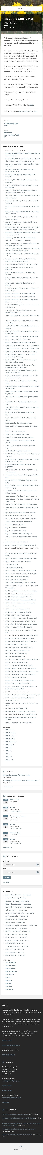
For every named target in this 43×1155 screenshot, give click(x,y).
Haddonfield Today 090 (29, 714)
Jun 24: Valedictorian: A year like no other (18, 522)
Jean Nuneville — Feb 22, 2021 (15, 922)
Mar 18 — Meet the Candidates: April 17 (17, 609)
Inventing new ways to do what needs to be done (20, 781)
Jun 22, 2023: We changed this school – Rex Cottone (22, 345)
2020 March (9, 760)
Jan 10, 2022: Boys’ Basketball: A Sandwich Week (21, 504)
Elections (35, 111)
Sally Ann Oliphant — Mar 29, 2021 (16, 910)
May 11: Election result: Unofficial (15, 528)
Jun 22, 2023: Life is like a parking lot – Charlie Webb (22, 348)
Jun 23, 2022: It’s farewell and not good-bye (19, 437)
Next (6, 130)
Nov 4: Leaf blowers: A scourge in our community (21, 519)
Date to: (6, 869)
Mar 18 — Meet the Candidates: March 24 (18, 612)
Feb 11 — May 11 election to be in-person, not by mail (22, 695)
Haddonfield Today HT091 (29, 635)
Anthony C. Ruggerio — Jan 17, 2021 (16, 940)
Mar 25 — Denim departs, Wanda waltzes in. (19, 594)
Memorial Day (14, 833)
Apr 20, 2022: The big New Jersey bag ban (18, 451)
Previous (7, 121)
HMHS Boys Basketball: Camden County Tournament (18, 1129)
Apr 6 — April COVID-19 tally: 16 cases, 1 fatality (20, 583)
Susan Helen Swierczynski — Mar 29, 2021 (18, 907)
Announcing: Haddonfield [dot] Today (16, 775)
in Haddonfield (33, 336)
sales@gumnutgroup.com (11, 1098)
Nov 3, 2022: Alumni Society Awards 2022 (18, 423)
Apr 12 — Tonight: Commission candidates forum (21, 571)
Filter (7, 877)
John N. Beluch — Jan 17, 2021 (14, 943)
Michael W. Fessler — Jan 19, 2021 (16, 937)
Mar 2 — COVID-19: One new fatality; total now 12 (21, 641)
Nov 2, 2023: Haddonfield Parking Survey (18, 339)
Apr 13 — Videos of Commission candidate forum (21, 558)
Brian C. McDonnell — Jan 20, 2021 (16, 934)
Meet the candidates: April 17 (11, 134)
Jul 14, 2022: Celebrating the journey (17, 434)
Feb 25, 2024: (9, 288)
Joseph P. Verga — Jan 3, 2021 (15, 949)
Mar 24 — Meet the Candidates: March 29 (18, 597)
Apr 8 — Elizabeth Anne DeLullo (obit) (17, 577)
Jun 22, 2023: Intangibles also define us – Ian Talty (21, 351)
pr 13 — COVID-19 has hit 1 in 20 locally (18, 561)
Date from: (7, 861)
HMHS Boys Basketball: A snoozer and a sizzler (17, 1135)
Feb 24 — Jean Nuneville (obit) (15, 656)
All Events (6, 882)
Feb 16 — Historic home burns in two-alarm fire (20, 680)
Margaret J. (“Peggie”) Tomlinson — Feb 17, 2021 (21, 925)
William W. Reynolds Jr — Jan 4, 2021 (17, 946)
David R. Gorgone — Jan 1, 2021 (15, 955)
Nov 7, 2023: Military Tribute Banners (17, 336)
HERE (31, 105)
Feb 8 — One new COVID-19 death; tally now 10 (20, 711)
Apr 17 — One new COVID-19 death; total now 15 (20, 545)
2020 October (10, 739)
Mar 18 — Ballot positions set (14, 606)
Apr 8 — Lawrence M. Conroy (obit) (16, 580)
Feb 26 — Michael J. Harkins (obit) (16, 653)
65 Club (12, 807)
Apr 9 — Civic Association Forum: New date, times (21, 574)
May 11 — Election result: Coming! (16, 531)
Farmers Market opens (18, 816)
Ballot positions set (11, 124)
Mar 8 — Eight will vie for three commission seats (21, 624)
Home (6, 28)
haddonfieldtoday (24, 111)
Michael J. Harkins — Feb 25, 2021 (16, 919)
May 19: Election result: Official (15, 525)
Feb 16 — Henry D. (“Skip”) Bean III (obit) (18, 683)
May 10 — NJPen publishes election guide (18, 534)
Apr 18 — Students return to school (16, 542)
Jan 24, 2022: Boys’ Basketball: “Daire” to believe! (21, 496)
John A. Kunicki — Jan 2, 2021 (14, 952)
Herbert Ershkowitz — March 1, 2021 (17, 916)
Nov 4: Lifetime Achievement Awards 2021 (18, 516)
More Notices (8, 787)
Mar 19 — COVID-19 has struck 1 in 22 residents (20, 603)
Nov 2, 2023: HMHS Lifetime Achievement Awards (21, 342)
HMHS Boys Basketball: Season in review (15, 1114)
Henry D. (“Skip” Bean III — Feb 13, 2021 (17, 931)
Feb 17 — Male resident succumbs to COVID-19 (20, 674)
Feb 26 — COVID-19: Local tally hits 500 (17, 650)
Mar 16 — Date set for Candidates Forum (18, 615)
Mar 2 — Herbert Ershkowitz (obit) (16, 644)
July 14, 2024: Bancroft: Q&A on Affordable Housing (21, 264)
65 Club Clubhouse (16, 811)
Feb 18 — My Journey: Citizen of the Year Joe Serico (22, 671)
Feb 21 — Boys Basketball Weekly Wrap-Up (19, 665)
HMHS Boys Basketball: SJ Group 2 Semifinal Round (18, 1118)
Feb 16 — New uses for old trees (15, 677)
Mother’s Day (14, 800)
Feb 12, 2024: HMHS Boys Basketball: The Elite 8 (20, 296)
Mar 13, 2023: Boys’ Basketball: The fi (17, 354)
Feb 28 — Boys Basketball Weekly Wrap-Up (19, 647)
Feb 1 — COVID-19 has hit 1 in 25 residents (18, 723)
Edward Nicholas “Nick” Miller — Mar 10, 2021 (19, 913)
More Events (7, 847)
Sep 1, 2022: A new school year (15, 431)
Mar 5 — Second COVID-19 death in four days (19, 638)
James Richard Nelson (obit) (14, 568)
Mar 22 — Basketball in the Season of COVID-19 (20, 600)
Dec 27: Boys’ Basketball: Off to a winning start (20, 513)
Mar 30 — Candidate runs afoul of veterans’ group (21, 591)
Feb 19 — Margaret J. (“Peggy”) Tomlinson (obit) (20, 668)
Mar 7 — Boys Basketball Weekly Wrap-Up (18, 627)
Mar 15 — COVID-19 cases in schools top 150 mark (21, 618)
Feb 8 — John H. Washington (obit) (16, 708)
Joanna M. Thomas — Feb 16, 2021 (16, 928)
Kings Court (14, 820)
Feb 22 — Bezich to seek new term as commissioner (22, 659)
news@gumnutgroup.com (11, 1081)
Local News (14, 28)
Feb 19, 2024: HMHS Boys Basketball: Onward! (20, 293)
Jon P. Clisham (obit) (11, 565)
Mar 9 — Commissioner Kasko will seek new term (21, 621)
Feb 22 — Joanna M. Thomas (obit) (16, 662)
